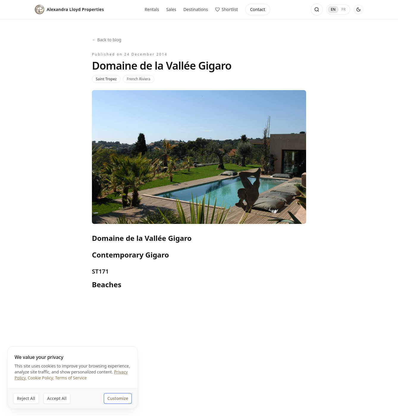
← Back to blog (106, 40)
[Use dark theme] (358, 9)
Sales (171, 9)
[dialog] (72, 377)
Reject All (26, 398)
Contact (257, 9)
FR (343, 9)
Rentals (152, 9)
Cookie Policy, (41, 378)
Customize (117, 398)
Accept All (56, 398)
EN (333, 9)
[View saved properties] (226, 9)
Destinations (196, 9)
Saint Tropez (106, 78)
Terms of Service (71, 378)
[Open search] (317, 9)
